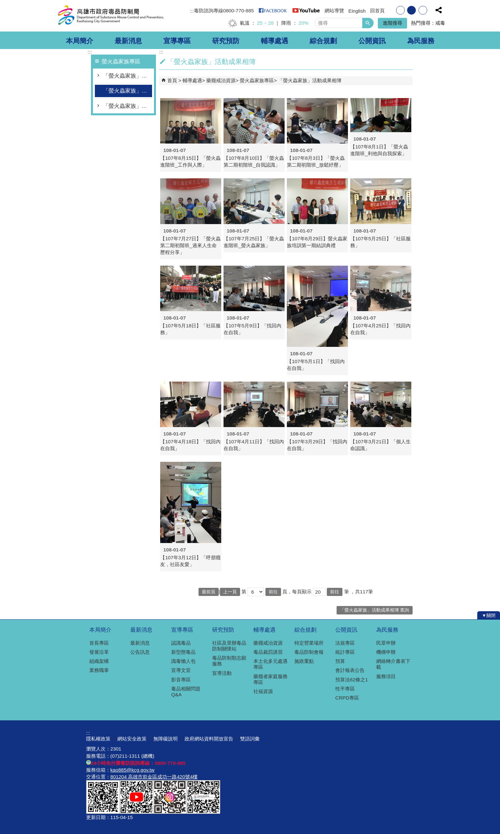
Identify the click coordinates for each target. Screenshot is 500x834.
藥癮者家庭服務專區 (270, 679)
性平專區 (345, 688)
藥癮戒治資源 (221, 80)
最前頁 (208, 591)
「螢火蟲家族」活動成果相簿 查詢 (374, 610)
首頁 (172, 80)
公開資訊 (372, 41)
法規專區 (345, 643)
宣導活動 (222, 673)
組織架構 (99, 661)
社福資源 (263, 691)
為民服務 (420, 41)
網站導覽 (334, 10)
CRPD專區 (347, 698)
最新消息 (128, 41)
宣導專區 (177, 41)
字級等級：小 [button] (400, 10)
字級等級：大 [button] (422, 10)
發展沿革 (99, 652)
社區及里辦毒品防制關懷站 (229, 645)
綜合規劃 (323, 41)
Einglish (356, 11)
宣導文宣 (181, 670)
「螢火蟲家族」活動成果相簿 (127, 91)
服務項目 (386, 676)
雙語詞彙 (250, 738)
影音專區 (181, 679)
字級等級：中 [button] (411, 10)
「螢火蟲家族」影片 (127, 106)
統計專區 (345, 652)
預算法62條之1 (351, 679)
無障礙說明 (165, 738)
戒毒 (440, 23)
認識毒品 (181, 643)
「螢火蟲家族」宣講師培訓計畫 (127, 76)
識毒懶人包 (183, 661)
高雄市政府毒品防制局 (110, 16)
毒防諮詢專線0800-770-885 (224, 10)
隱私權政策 (98, 738)
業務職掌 (99, 670)
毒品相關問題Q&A (185, 691)
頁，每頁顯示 (297, 591)
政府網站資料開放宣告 (209, 738)
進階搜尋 (392, 23)
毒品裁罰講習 (268, 652)
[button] (368, 23)
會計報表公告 (350, 670)
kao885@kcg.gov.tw (132, 770)
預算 (340, 661)
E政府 (358, 801)
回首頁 (377, 10)
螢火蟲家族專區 (257, 80)
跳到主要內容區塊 (3, 3)
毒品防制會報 (309, 652)
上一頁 (230, 591)
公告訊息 (140, 652)
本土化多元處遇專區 (270, 664)
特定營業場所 (309, 643)
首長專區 (99, 643)
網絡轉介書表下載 (393, 664)
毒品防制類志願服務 (229, 660)
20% (303, 23)
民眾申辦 (386, 643)
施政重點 (304, 661)
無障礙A (391, 802)
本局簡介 (79, 41)
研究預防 (225, 41)
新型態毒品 (183, 652)
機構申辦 (386, 652)
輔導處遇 (274, 41)
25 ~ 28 (265, 23)
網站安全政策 (132, 738)
